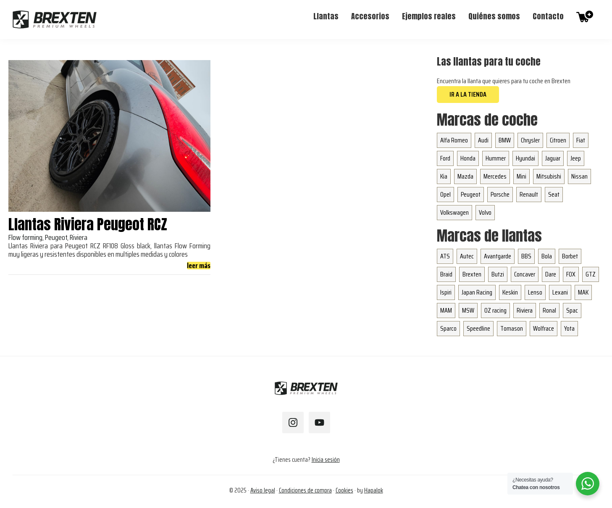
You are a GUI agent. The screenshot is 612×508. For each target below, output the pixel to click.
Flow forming (25, 237)
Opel (445, 194)
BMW (505, 140)
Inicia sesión (326, 460)
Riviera (525, 310)
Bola (546, 256)
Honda (467, 158)
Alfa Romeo (454, 140)
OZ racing (495, 310)
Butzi (497, 274)
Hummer (496, 158)
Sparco (448, 328)
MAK (583, 292)
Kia (443, 176)
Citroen (558, 140)
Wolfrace (543, 328)
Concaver (524, 274)
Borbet (570, 256)
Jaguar (552, 158)
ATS (445, 256)
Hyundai (525, 158)
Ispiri (446, 292)
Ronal (549, 310)
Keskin (510, 292)
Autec (467, 256)
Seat (553, 194)
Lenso (535, 292)
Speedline (478, 328)
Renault (529, 194)
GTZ (591, 274)
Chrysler (530, 140)
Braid (446, 274)
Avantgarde (497, 256)
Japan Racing (477, 292)
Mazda (465, 176)
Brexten (471, 274)
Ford (445, 158)
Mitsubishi (548, 176)
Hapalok (373, 490)
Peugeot (471, 194)
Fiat (580, 140)
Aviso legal (262, 490)
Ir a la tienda (467, 94)
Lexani (560, 292)
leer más (198, 265)
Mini (521, 176)
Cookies (344, 490)
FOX (570, 274)
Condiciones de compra (305, 490)
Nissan (579, 176)
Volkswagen (454, 212)
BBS (526, 256)
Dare (550, 274)
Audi (483, 140)
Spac (572, 310)
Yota (569, 328)
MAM (446, 310)
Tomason (511, 328)
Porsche (500, 194)
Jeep (575, 158)
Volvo (485, 212)
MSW (468, 310)
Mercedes (495, 176)
